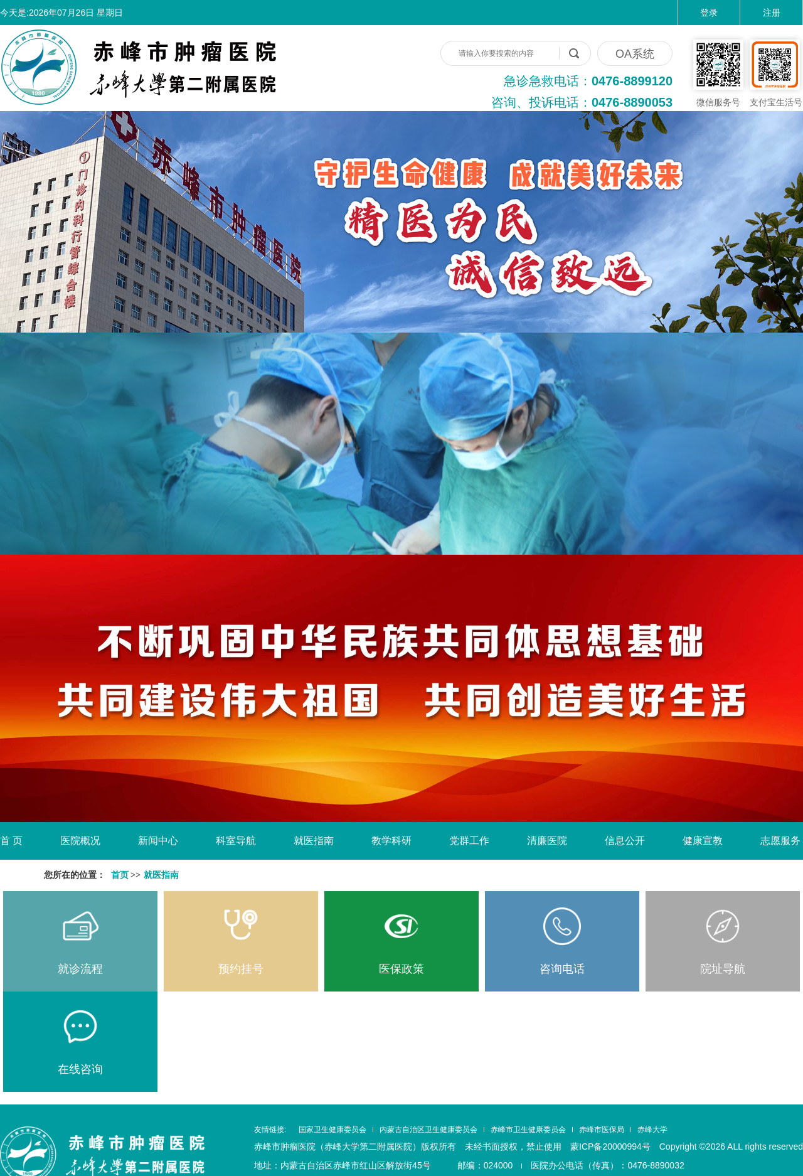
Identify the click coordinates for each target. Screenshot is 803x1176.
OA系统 (634, 54)
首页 (120, 875)
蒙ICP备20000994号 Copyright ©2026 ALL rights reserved (686, 1146)
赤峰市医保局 (601, 1129)
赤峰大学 (652, 1129)
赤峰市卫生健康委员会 (528, 1129)
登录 (709, 13)
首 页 (11, 840)
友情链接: (270, 1129)
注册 (771, 13)
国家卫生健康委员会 (332, 1129)
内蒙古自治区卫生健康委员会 (428, 1129)
